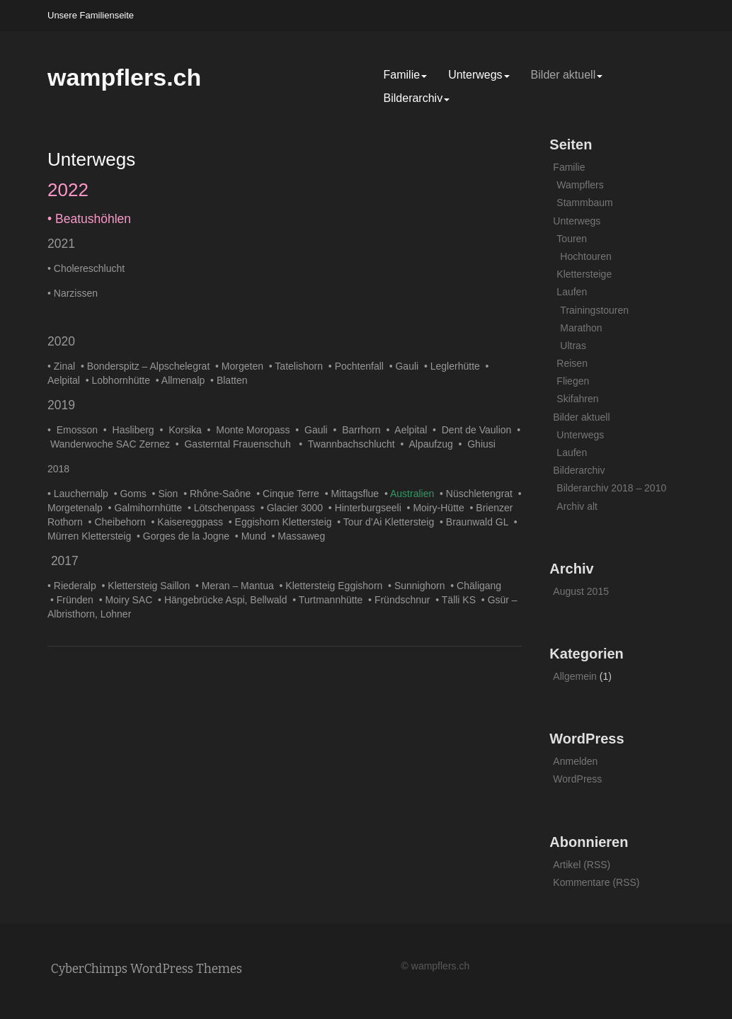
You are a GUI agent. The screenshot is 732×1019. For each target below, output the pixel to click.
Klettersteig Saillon (151, 585)
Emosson (80, 430)
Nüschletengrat (482, 493)
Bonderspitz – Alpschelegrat (151, 366)
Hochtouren (585, 256)
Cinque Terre (294, 493)
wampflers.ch (124, 77)
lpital (72, 380)
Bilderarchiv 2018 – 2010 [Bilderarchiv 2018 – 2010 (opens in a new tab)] (611, 488)
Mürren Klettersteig (92, 536)
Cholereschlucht (89, 268)
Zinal (67, 366)
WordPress (577, 779)
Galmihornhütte (151, 507)
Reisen (572, 363)
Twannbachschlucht (354, 444)
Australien (415, 493)
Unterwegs (478, 75)
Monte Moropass (255, 430)
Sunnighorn (422, 585)
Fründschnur (404, 599)
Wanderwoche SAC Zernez (113, 444)
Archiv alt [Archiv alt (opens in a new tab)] (576, 506)
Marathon (581, 328)
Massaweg (301, 536)
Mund (256, 536)
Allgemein (574, 676)
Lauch (67, 493)
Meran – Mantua (241, 585)
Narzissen (76, 293)
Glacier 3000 (297, 507)
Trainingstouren (594, 310)
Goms (135, 493)
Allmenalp (185, 380)
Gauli (409, 366)
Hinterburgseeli (371, 507)
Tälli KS (461, 599)
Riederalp (78, 585)
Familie (406, 75)
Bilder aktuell (567, 75)
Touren (571, 238)
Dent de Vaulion (479, 430)
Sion (170, 493)
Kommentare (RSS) (596, 882)
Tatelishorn (301, 366)
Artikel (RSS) (581, 864)
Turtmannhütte (333, 599)
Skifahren (577, 398)
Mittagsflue (357, 493)
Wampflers (579, 184)
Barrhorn (364, 430)
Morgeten (245, 366)
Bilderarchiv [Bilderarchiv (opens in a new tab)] (417, 98)
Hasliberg (136, 430)
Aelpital (413, 430)
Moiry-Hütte (441, 507)
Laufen (571, 291)
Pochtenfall (362, 366)
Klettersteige (584, 274)
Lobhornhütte (124, 380)
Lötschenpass (227, 507)
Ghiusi (484, 444)
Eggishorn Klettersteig (286, 522)
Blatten (232, 380)
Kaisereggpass (192, 522)
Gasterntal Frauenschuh (241, 444)
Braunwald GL (480, 522)
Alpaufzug (433, 444)
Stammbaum (584, 202)
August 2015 (581, 591)
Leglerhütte (458, 366)
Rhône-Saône (223, 493)
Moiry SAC (131, 599)
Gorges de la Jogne (189, 536)
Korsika (187, 430)
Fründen (78, 599)
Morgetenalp (77, 507)
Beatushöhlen (93, 219)
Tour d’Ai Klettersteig (391, 522)
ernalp (97, 493)
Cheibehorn (122, 522)
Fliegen (572, 381)
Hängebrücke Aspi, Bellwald (228, 599)
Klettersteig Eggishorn (336, 585)
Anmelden (575, 761)
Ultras (573, 345)
